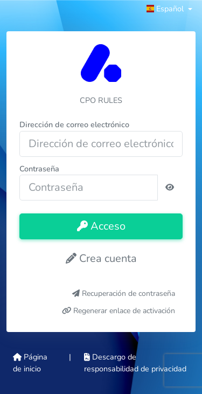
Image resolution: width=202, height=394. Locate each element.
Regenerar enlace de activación (119, 311)
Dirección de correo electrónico (74, 124)
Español (166, 8)
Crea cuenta (101, 258)
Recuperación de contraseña (123, 293)
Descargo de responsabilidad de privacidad (135, 362)
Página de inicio (30, 362)
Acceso (101, 226)
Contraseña (39, 168)
